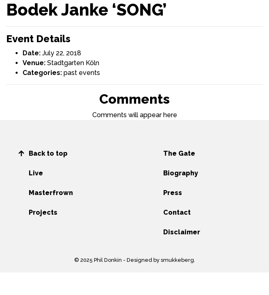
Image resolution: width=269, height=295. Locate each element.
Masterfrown (51, 193)
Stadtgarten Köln (73, 63)
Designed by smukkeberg (160, 260)
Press (172, 193)
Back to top (48, 153)
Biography (180, 173)
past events (82, 73)
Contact (177, 212)
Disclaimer (181, 232)
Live (36, 173)
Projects (43, 212)
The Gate (179, 153)
